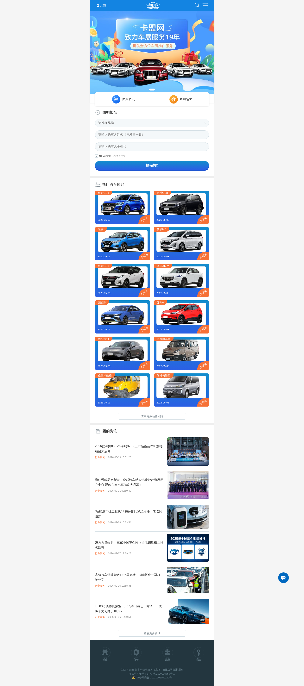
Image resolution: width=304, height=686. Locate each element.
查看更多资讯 (152, 633)
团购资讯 (128, 99)
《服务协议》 (118, 155)
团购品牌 (186, 99)
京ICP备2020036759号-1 (161, 673)
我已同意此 (105, 155)
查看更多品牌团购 (152, 416)
